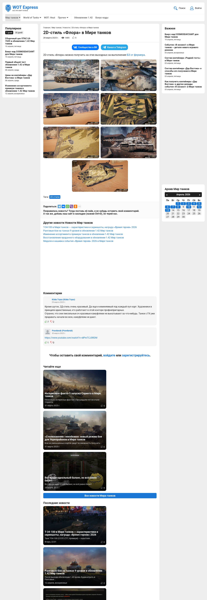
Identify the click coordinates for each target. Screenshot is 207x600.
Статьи (85, 584)
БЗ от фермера (136, 55)
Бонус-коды (101, 17)
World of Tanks (31, 17)
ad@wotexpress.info (39, 584)
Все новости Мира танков (100, 413)
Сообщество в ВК (85, 47)
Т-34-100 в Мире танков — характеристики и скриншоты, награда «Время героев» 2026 (90, 227)
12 (199, 207)
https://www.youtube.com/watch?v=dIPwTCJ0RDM (71, 338)
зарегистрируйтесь (136, 355)
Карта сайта (195, 580)
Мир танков (11, 17)
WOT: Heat (49, 17)
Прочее (62, 17)
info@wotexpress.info (29, 580)
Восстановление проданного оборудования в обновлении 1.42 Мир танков (83, 238)
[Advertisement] (100, 268)
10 (188, 207)
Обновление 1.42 (83, 17)
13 (167, 210)
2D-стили (55, 197)
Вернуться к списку (100, 520)
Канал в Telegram (114, 47)
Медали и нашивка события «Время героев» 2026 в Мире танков (78, 241)
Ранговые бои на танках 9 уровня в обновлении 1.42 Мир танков (78, 231)
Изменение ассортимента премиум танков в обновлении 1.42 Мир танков (83, 234)
